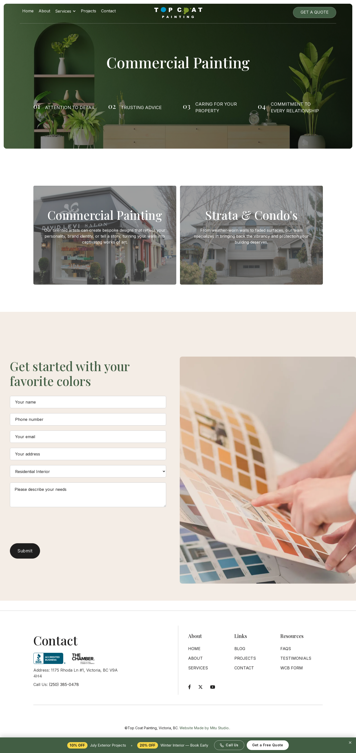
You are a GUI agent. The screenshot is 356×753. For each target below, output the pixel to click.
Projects (88, 10)
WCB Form (291, 671)
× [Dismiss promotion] (350, 742)
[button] (65, 12)
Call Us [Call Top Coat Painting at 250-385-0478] (229, 745)
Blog (239, 652)
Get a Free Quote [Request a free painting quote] (267, 745)
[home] (178, 12)
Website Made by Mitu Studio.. (204, 736)
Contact (108, 10)
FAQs (285, 652)
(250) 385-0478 (64, 687)
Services (198, 671)
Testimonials (295, 662)
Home (28, 10)
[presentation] (47, 525)
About (44, 10)
